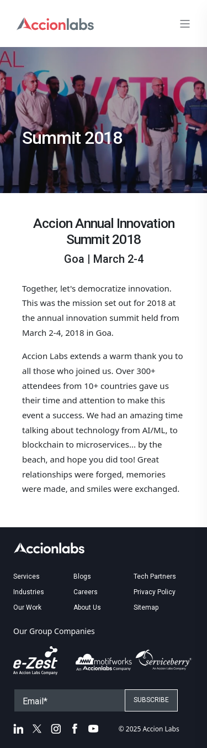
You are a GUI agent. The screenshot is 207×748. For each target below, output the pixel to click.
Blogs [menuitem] (82, 576)
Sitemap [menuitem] (146, 607)
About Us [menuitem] (87, 607)
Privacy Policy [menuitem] (155, 592)
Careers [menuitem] (85, 592)
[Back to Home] (55, 22)
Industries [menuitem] (28, 592)
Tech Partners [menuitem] (155, 576)
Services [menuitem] (26, 576)
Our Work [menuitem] (27, 607)
